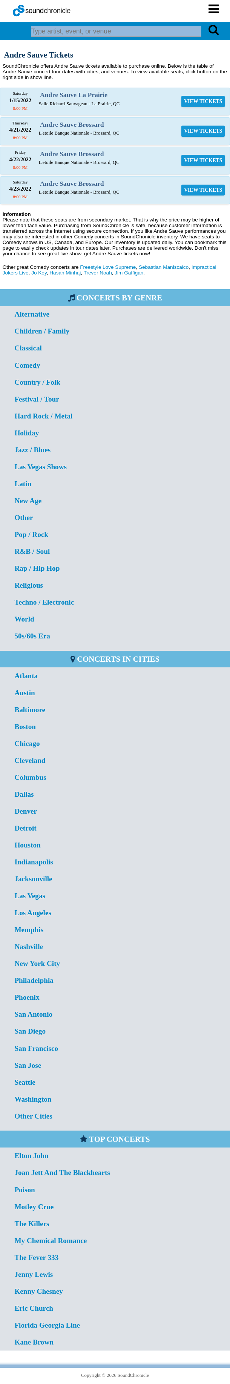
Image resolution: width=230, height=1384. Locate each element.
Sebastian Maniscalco (164, 267)
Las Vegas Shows (40, 467)
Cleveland (29, 760)
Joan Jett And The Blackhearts (62, 1172)
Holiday (26, 433)
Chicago (27, 743)
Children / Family (41, 331)
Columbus (30, 777)
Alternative (31, 314)
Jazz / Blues (32, 450)
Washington (32, 1099)
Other (23, 517)
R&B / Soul (32, 551)
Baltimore (29, 710)
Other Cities (33, 1116)
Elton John (31, 1156)
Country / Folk (37, 382)
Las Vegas (29, 896)
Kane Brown (34, 1342)
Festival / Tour (36, 399)
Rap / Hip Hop (37, 568)
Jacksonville (33, 879)
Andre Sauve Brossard (72, 124)
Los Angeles (32, 913)
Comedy (27, 365)
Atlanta (26, 676)
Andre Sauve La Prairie (73, 95)
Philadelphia (33, 980)
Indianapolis (33, 862)
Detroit (25, 828)
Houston (27, 845)
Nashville (28, 946)
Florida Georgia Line (47, 1325)
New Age (27, 501)
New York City (37, 963)
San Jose (27, 1065)
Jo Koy (39, 273)
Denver (25, 811)
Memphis (28, 930)
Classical (28, 348)
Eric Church (33, 1308)
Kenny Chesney (38, 1291)
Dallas (24, 794)
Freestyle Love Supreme (108, 267)
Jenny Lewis (33, 1274)
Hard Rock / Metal (43, 416)
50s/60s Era (32, 636)
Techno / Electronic (44, 602)
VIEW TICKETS (203, 101)
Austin (24, 693)
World (24, 619)
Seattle (24, 1082)
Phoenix (26, 997)
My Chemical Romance (50, 1241)
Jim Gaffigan (129, 273)
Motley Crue (34, 1207)
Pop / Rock (31, 534)
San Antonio (33, 1014)
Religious (28, 585)
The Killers (31, 1224)
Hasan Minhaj (65, 273)
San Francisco (36, 1048)
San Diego (30, 1031)
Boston (25, 727)
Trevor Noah (98, 273)
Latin (22, 484)
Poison (24, 1190)
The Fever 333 (36, 1257)
